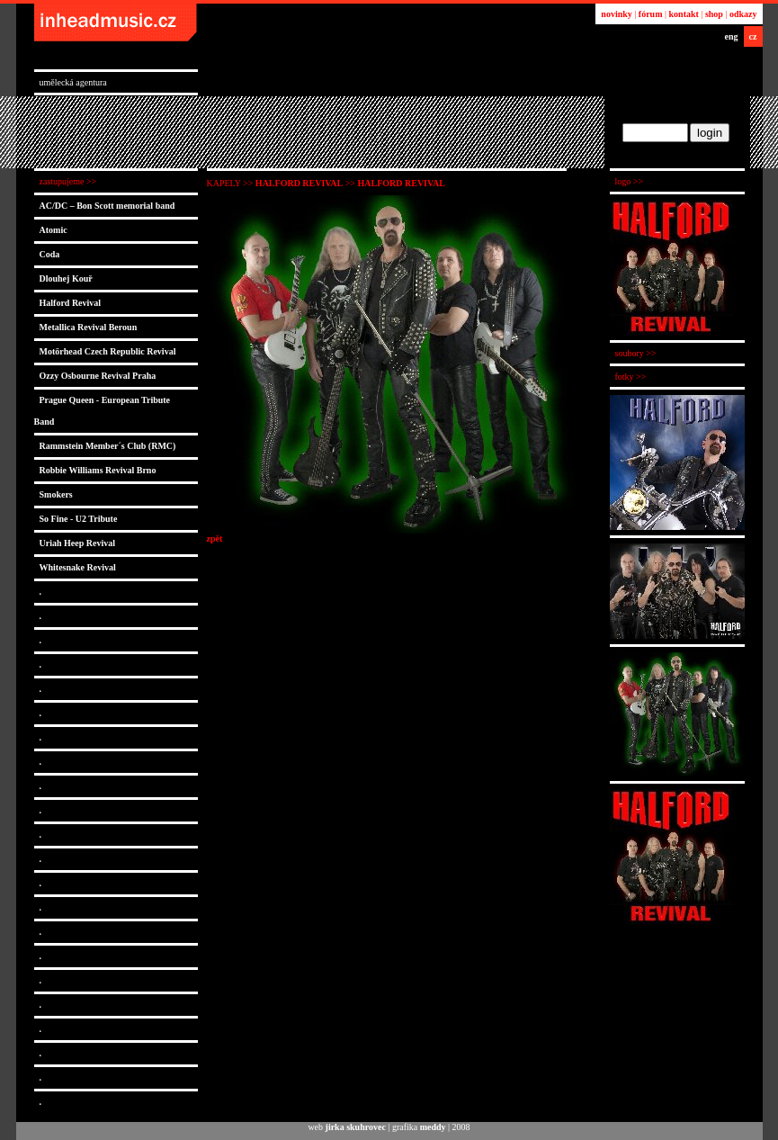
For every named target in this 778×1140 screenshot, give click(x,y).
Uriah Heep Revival (77, 543)
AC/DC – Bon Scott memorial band (107, 206)
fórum (651, 14)
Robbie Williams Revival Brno (98, 470)
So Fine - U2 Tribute (79, 519)
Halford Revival (71, 303)
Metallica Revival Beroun (89, 327)
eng (731, 36)
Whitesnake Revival (78, 567)
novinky (616, 14)
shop (714, 14)
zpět (215, 538)
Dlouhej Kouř (66, 278)
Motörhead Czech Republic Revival (108, 351)
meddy (433, 1127)
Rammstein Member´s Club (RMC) (108, 446)
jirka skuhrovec (356, 1127)
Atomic (53, 230)
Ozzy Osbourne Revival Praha (98, 376)
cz (753, 36)
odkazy (743, 14)
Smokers (56, 494)
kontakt (684, 14)
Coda (50, 254)
